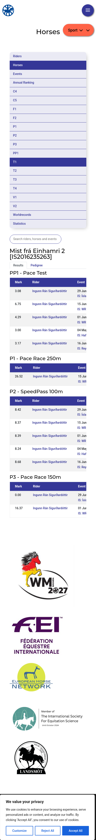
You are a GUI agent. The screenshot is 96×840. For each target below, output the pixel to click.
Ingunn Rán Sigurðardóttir (49, 291)
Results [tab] (18, 265)
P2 (15, 135)
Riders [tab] (17, 56)
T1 (15, 162)
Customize (19, 830)
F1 (15, 109)
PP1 (16, 153)
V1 (15, 197)
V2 (15, 206)
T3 (15, 179)
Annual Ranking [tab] (23, 82)
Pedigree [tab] (37, 265)
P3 (15, 144)
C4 (15, 91)
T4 (15, 188)
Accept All (75, 830)
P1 (15, 126)
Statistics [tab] (19, 223)
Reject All (47, 830)
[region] (47, 817)
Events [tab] (17, 74)
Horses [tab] (18, 65)
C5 (15, 100)
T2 (15, 170)
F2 (15, 118)
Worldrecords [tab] (22, 214)
